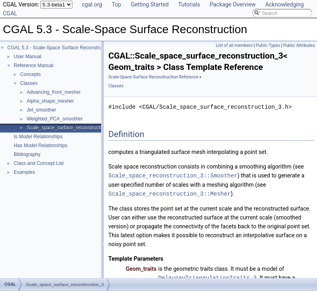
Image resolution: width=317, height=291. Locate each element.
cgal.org (92, 4)
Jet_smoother (41, 110)
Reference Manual (33, 65)
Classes (29, 83)
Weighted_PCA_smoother (55, 119)
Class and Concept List (38, 163)
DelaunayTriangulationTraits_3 (207, 276)
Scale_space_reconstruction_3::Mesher (169, 193)
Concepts (30, 74)
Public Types (268, 45)
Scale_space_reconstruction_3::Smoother (172, 175)
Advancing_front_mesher (53, 92)
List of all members (234, 45)
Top (116, 4)
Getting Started (150, 4)
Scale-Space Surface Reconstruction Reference (153, 77)
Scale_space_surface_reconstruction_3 (69, 128)
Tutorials (189, 4)
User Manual (27, 56)
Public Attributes (299, 45)
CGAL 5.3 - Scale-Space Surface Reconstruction (59, 48)
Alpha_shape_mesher (50, 101)
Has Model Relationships (41, 145)
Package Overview (232, 4)
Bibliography (27, 154)
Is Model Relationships (38, 136)
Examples (24, 172)
